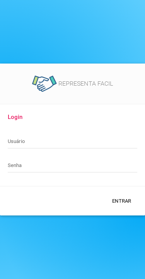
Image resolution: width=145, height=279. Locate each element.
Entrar (121, 201)
